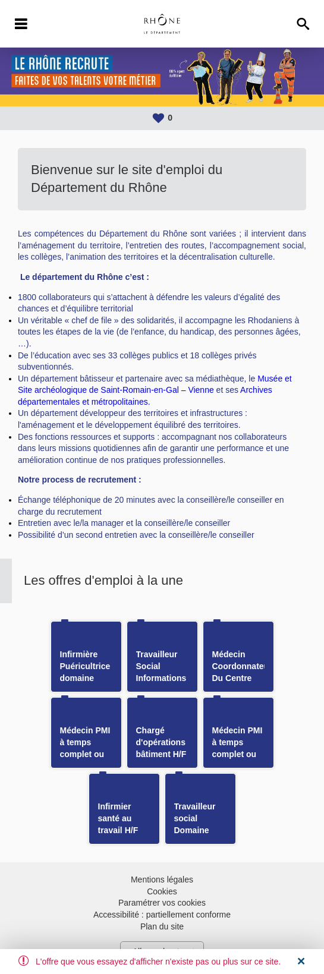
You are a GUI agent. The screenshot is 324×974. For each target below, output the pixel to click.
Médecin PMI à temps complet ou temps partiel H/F (86, 754)
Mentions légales (162, 879)
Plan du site (162, 926)
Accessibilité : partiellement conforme (162, 914)
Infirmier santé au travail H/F (118, 818)
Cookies (162, 891)
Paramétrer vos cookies (162, 902)
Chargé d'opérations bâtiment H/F (161, 742)
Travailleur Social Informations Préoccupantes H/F (166, 678)
